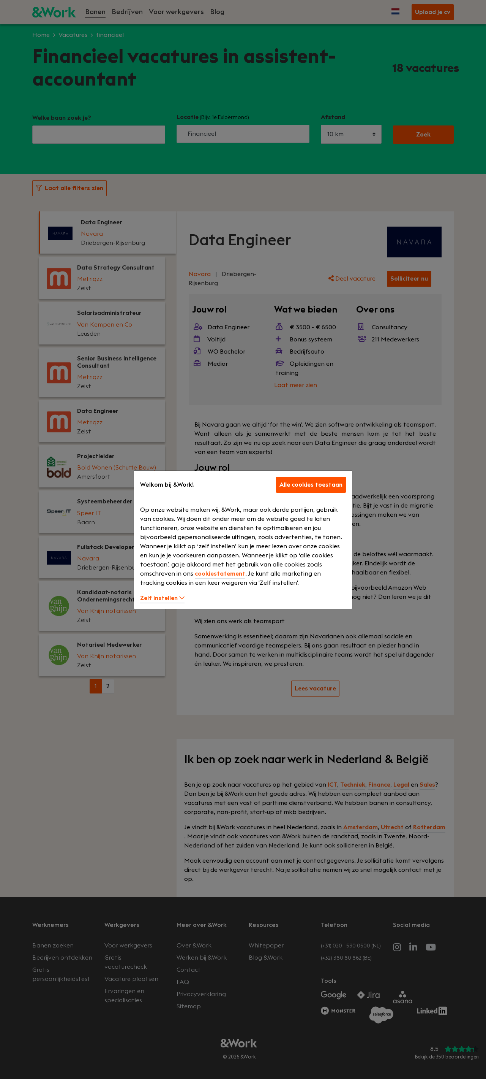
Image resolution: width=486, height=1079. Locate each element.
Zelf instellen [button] (162, 598)
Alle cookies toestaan (310, 485)
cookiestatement (220, 574)
